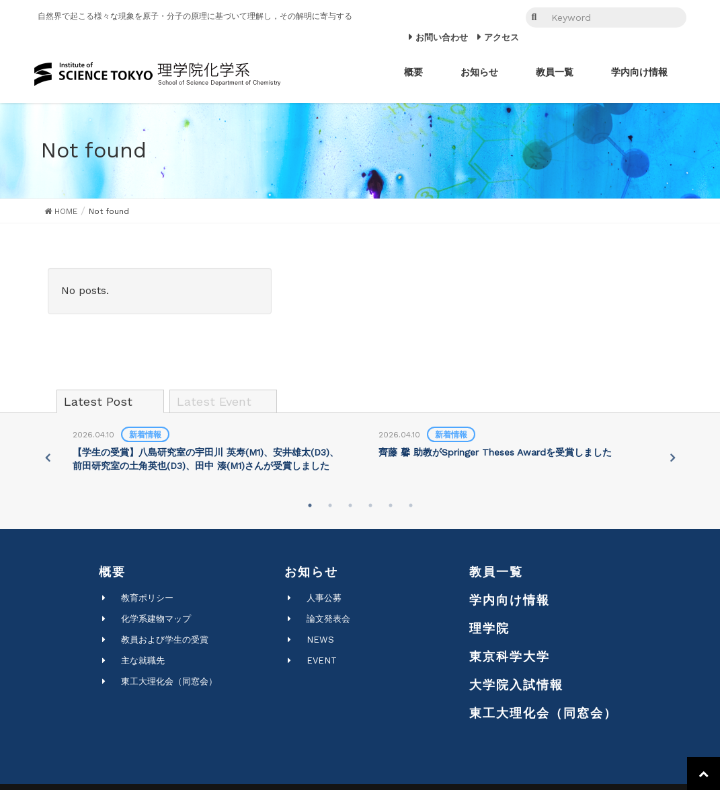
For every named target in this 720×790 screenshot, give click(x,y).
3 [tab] (350, 505)
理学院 (489, 628)
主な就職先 (143, 660)
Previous (47, 457)
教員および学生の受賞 (164, 640)
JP (482, 17)
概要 (112, 572)
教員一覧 (496, 572)
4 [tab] (370, 505)
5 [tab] (390, 505)
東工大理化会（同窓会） (169, 681)
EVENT (322, 660)
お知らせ (311, 572)
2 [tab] (330, 505)
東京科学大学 (509, 656)
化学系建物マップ (156, 619)
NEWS (320, 640)
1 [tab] (310, 505)
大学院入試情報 (516, 685)
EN (500, 17)
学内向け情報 (509, 600)
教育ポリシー (147, 598)
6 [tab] (410, 505)
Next (673, 457)
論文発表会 (328, 619)
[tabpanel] (207, 451)
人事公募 (324, 598)
